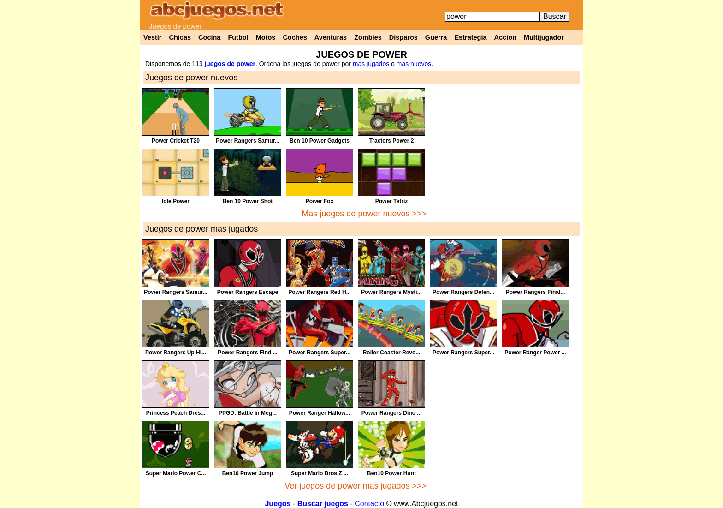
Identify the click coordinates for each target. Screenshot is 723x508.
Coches (295, 37)
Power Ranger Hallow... (319, 413)
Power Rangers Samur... (247, 140)
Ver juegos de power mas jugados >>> (355, 485)
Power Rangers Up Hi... (175, 352)
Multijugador (544, 37)
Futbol (238, 37)
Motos (266, 37)
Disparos (403, 37)
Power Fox (320, 201)
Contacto (369, 504)
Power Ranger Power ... (535, 352)
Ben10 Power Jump (247, 473)
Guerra (436, 37)
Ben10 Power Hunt (391, 473)
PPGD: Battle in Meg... (248, 413)
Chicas (180, 37)
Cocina (209, 37)
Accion (505, 37)
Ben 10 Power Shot (248, 201)
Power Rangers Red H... (319, 292)
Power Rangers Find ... (247, 352)
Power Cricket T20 (176, 140)
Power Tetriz (391, 201)
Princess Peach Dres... (176, 413)
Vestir (152, 37)
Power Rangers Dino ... (392, 413)
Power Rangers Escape (248, 292)
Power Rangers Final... (535, 292)
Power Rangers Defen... (463, 292)
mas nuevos (414, 63)
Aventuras (330, 37)
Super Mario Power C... (176, 473)
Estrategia (470, 37)
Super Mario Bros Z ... (319, 473)
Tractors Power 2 (391, 140)
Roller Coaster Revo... (392, 352)
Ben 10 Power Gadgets (320, 140)
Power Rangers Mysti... (391, 292)
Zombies (368, 37)
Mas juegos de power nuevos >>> (364, 213)
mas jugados (371, 63)
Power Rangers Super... (319, 352)
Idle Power (176, 201)
